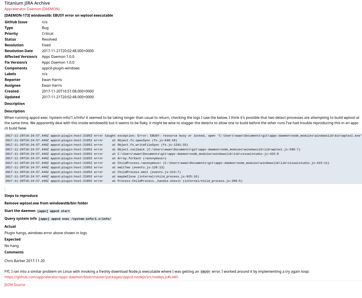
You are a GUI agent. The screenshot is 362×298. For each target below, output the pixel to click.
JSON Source (14, 284)
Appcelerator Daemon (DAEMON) (32, 8)
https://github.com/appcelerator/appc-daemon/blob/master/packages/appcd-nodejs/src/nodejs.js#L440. (91, 276)
